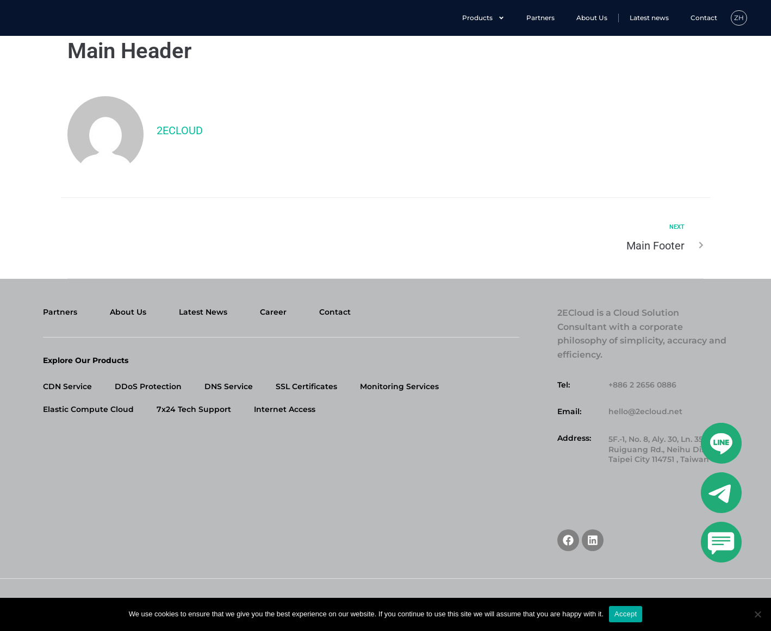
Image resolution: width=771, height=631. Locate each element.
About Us (591, 18)
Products (483, 18)
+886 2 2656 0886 (642, 385)
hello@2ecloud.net (645, 411)
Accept (625, 614)
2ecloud (180, 130)
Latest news (649, 18)
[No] (757, 614)
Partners (540, 18)
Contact (704, 18)
